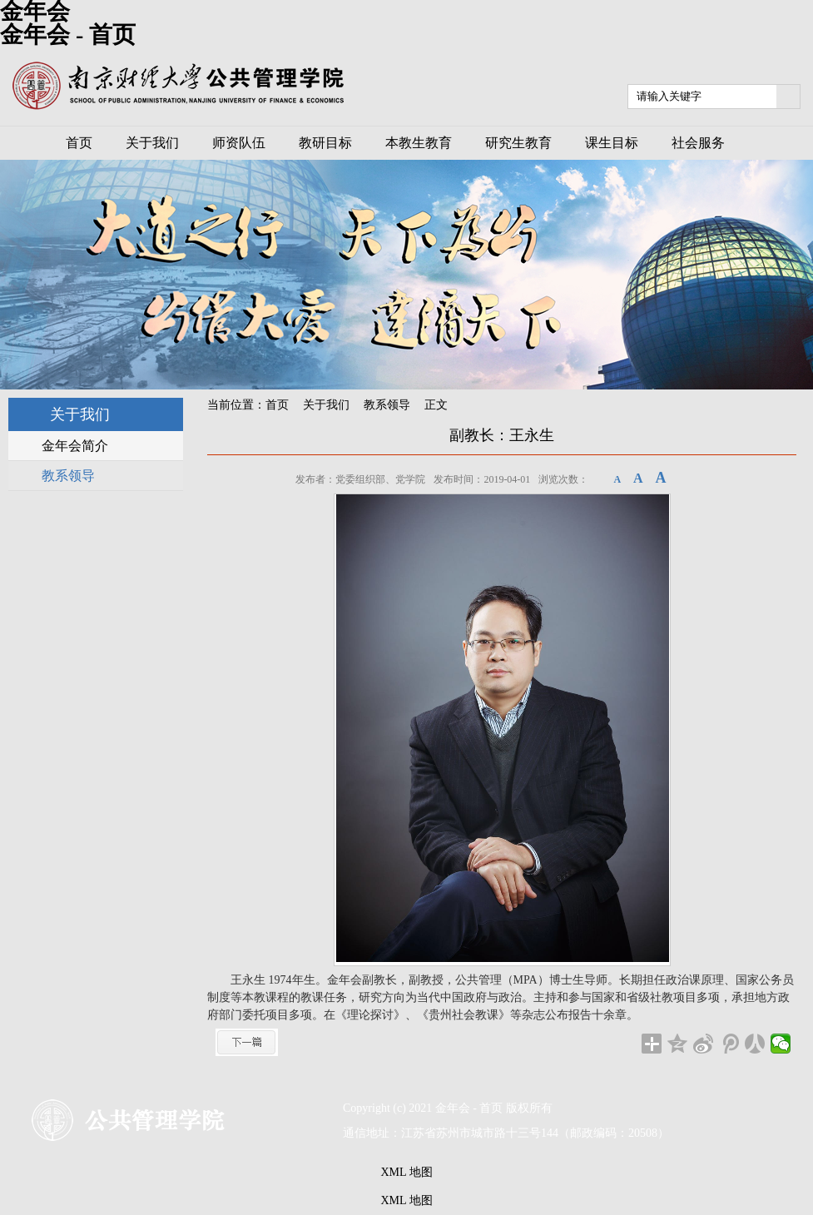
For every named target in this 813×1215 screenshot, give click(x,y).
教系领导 (387, 405)
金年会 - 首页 (68, 34)
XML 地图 (406, 1172)
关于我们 (326, 405)
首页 (277, 405)
